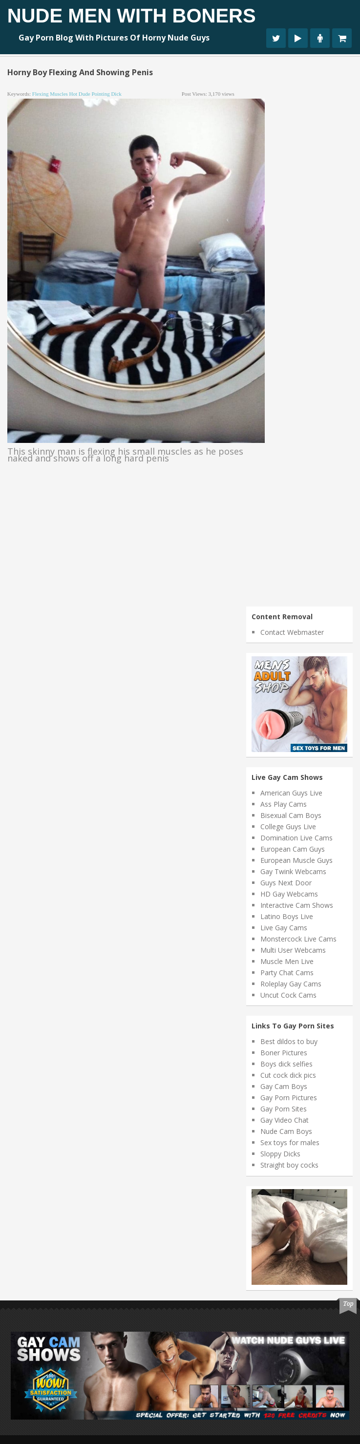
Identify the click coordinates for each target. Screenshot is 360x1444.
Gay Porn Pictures (288, 1097)
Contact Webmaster (292, 632)
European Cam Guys (292, 849)
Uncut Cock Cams (288, 995)
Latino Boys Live (286, 916)
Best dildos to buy (289, 1041)
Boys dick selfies (286, 1063)
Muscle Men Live (287, 961)
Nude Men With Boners (131, 15)
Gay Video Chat (284, 1120)
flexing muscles (50, 94)
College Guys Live (288, 826)
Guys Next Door (286, 882)
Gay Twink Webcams (293, 871)
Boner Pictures (283, 1052)
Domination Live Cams (296, 837)
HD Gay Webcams (289, 894)
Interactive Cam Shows (296, 905)
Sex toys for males (289, 1142)
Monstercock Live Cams (298, 938)
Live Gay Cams (283, 927)
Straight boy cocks (289, 1165)
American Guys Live (291, 792)
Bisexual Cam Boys (290, 815)
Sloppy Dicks (280, 1153)
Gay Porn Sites (283, 1108)
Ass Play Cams (283, 804)
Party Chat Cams (287, 972)
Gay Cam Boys (283, 1086)
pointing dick (106, 94)
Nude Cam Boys (286, 1131)
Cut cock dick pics (288, 1075)
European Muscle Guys (296, 860)
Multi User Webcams (293, 950)
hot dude (79, 94)
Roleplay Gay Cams (290, 983)
